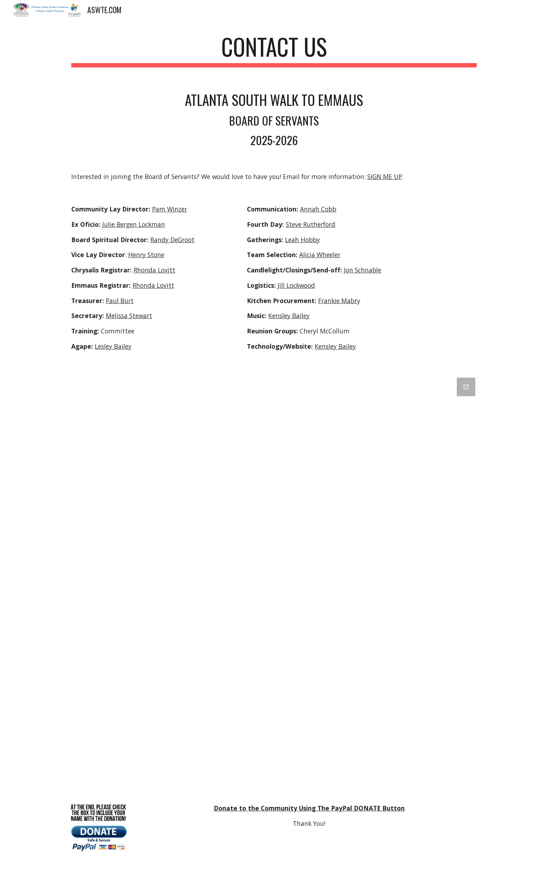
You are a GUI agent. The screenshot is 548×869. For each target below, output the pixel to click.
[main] (274, 50)
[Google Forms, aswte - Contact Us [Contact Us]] (274, 580)
